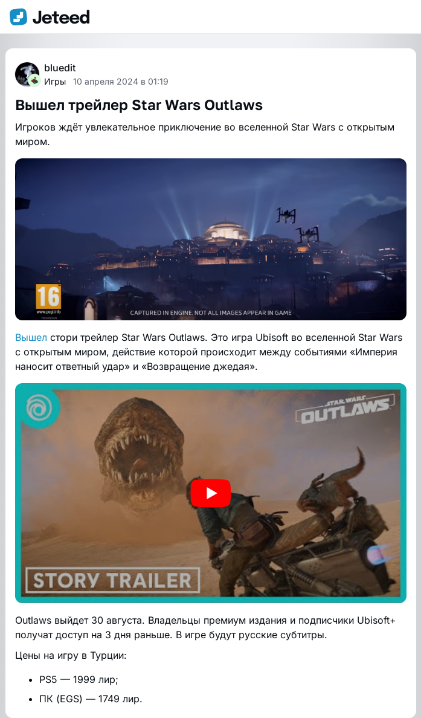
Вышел (31, 337)
